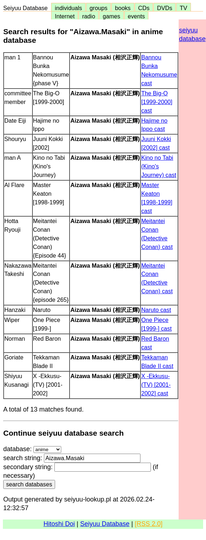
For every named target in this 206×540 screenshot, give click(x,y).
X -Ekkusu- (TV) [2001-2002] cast (156, 384)
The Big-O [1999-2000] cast (156, 102)
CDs (144, 8)
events (136, 16)
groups (98, 8)
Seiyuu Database (27, 8)
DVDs (164, 8)
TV (183, 8)
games (111, 16)
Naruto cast (156, 310)
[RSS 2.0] (148, 523)
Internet (65, 16)
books (123, 8)
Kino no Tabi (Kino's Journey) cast (158, 166)
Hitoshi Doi (59, 523)
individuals (68, 8)
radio (88, 16)
